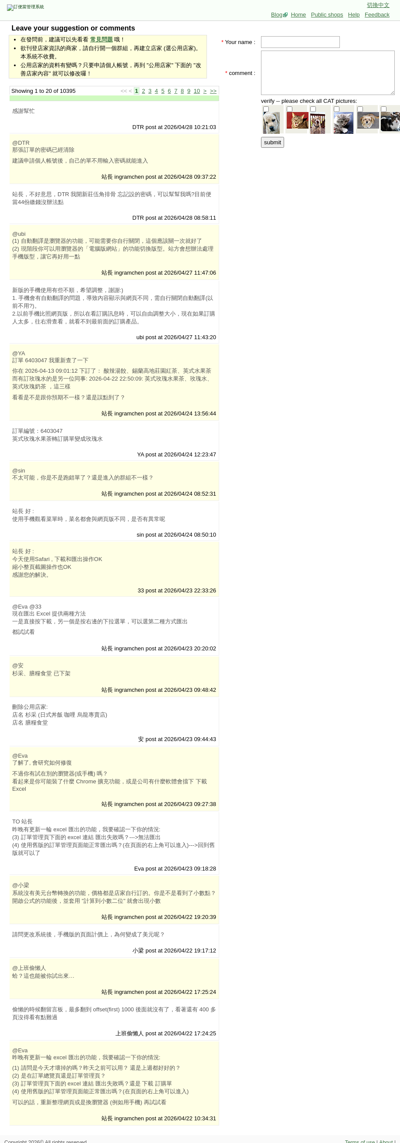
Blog (276, 14)
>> (213, 91)
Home (298, 14)
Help (354, 14)
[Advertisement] (330, 203)
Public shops (327, 14)
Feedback (377, 14)
